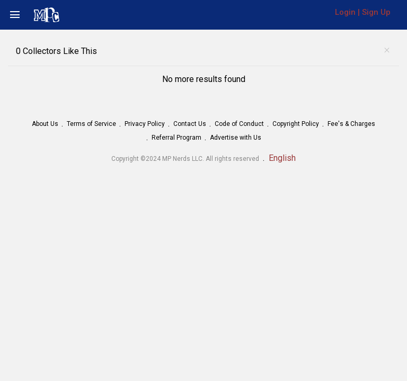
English (282, 158)
